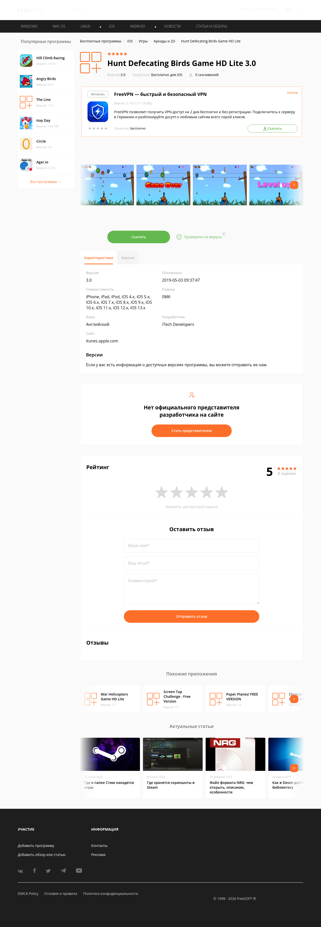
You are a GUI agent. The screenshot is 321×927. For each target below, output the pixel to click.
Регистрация (265, 9)
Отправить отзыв (191, 616)
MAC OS (59, 26)
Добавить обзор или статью (42, 854)
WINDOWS (29, 26)
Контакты (99, 845)
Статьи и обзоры (211, 26)
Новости (172, 26)
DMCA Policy (28, 893)
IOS (112, 26)
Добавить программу (36, 845)
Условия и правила (60, 893)
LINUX (85, 26)
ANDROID (137, 26)
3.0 (116, 74)
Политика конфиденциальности (110, 893)
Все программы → (45, 181)
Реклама (98, 854)
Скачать (138, 236)
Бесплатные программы (100, 41)
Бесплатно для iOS (167, 74)
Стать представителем (192, 430)
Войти (245, 9)
